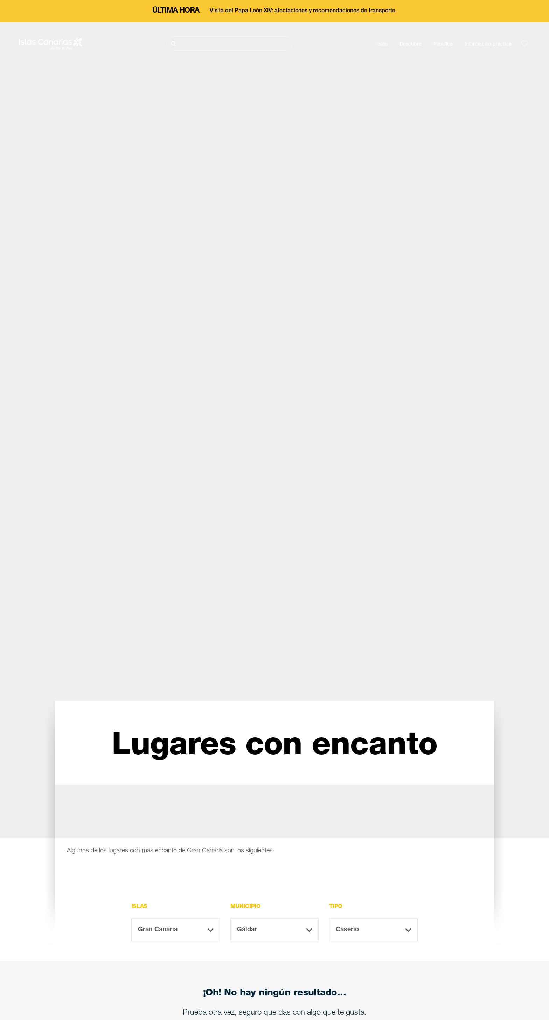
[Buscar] (229, 43)
